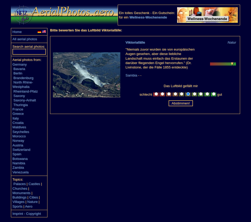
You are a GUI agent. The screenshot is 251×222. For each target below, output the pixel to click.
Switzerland (21, 150)
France (17, 109)
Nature (32, 202)
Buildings (19, 197)
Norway (18, 140)
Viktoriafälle (135, 42)
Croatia (18, 123)
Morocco (19, 136)
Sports (17, 206)
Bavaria (19, 69)
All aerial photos (24, 39)
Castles (34, 184)
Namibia (18, 163)
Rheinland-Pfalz (25, 91)
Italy (15, 118)
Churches (19, 188)
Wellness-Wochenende (148, 17)
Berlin (17, 73)
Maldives (19, 127)
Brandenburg (23, 78)
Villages (18, 202)
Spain (16, 154)
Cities (33, 197)
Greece (18, 114)
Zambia (18, 167)
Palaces (19, 184)
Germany (19, 64)
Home (17, 32)
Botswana (20, 159)
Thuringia (20, 105)
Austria (17, 145)
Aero (28, 206)
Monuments (21, 193)
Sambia (131, 75)
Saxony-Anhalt (24, 100)
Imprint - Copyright (26, 214)
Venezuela (20, 172)
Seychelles (20, 132)
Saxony (19, 96)
